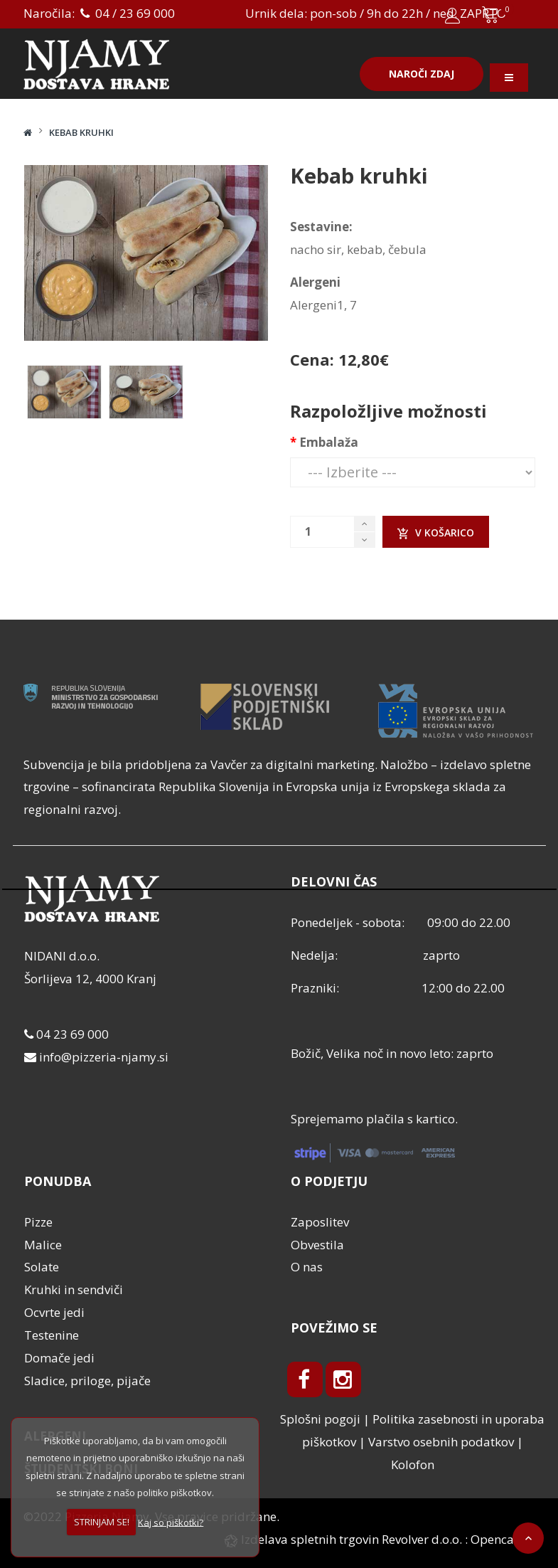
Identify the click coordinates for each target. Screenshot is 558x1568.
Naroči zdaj (421, 73)
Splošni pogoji (320, 1419)
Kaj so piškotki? (170, 1521)
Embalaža (328, 442)
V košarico (435, 533)
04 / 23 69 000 (126, 13)
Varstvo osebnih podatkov (441, 1442)
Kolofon (412, 1464)
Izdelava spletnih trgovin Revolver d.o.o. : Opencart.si (386, 1539)
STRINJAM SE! (101, 1521)
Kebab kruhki (81, 132)
